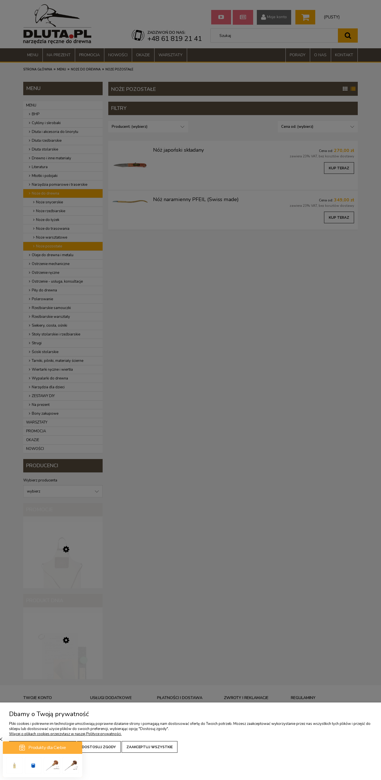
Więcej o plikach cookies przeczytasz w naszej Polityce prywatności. (65, 734)
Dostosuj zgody (99, 747)
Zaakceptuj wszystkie (149, 747)
